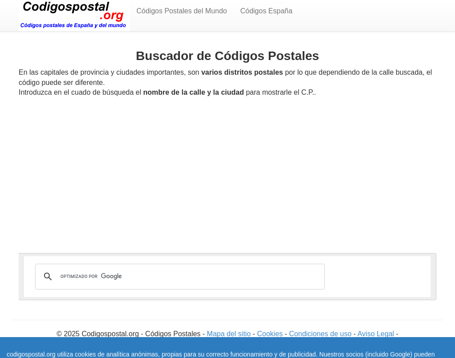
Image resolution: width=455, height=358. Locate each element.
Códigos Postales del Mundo (181, 11)
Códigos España (266, 11)
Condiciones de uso (320, 334)
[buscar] (178, 276)
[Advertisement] (227, 170)
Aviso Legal (376, 334)
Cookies (271, 334)
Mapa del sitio (230, 334)
